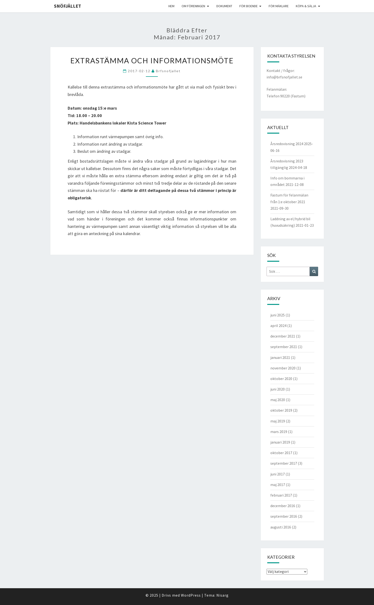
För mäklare (279, 6)
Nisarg (222, 595)
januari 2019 (280, 442)
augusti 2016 (280, 527)
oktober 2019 (281, 410)
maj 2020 (277, 399)
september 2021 (283, 346)
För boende (248, 6)
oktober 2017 (281, 452)
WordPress (191, 595)
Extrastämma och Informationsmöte (152, 60)
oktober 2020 (281, 378)
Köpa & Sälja (306, 6)
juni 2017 (277, 474)
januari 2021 (280, 357)
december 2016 (282, 505)
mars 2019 (278, 431)
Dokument (224, 6)
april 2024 (278, 325)
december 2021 (282, 336)
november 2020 (283, 368)
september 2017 (283, 463)
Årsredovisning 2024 (286, 143)
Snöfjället (67, 6)
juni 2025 (277, 315)
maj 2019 (277, 421)
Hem (171, 6)
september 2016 (283, 516)
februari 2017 (281, 495)
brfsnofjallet (168, 71)
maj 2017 (277, 484)
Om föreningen (193, 6)
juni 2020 (277, 389)
